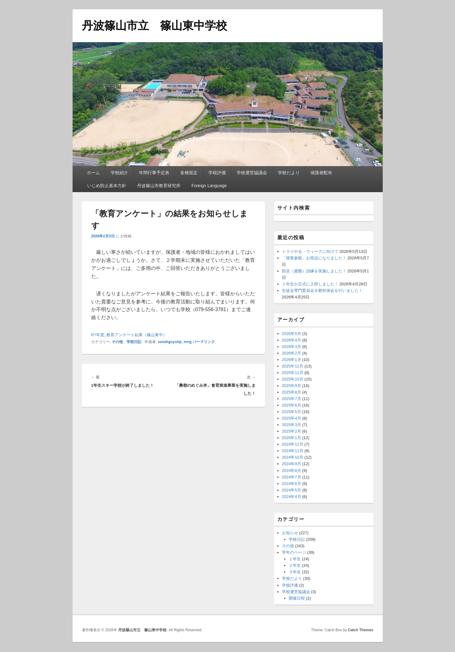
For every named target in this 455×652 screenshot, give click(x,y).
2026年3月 (291, 346)
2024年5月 (291, 490)
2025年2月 (291, 431)
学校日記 (134, 342)
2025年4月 (291, 418)
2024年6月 (291, 483)
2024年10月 (292, 457)
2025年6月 (291, 405)
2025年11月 (292, 372)
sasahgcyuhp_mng (175, 342)
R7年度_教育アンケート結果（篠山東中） (129, 335)
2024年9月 (291, 463)
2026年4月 (291, 340)
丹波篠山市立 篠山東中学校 (154, 25)
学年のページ (294, 552)
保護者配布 (321, 172)
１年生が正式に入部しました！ (310, 284)
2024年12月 (292, 444)
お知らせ (290, 533)
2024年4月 (291, 496)
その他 (117, 342)
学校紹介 (119, 172)
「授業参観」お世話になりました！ (314, 258)
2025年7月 (291, 398)
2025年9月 (291, 385)
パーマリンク (204, 342)
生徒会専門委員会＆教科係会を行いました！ (322, 290)
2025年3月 (291, 424)
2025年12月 (292, 366)
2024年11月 (292, 450)
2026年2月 (291, 353)
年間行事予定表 (154, 172)
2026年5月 (291, 333)
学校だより (289, 172)
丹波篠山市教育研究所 (159, 185)
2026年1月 (291, 359)
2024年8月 (291, 470)
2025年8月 (291, 392)
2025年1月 (291, 437)
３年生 (295, 572)
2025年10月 (292, 379)
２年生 (295, 565)
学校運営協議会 (252, 172)
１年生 (295, 559)
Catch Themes (360, 630)
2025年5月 (291, 411)
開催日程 (297, 598)
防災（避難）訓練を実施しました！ (314, 271)
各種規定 (189, 172)
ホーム (93, 172)
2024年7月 (291, 477)
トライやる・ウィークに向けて (310, 251)
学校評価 (217, 172)
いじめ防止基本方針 (106, 185)
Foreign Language (209, 185)
